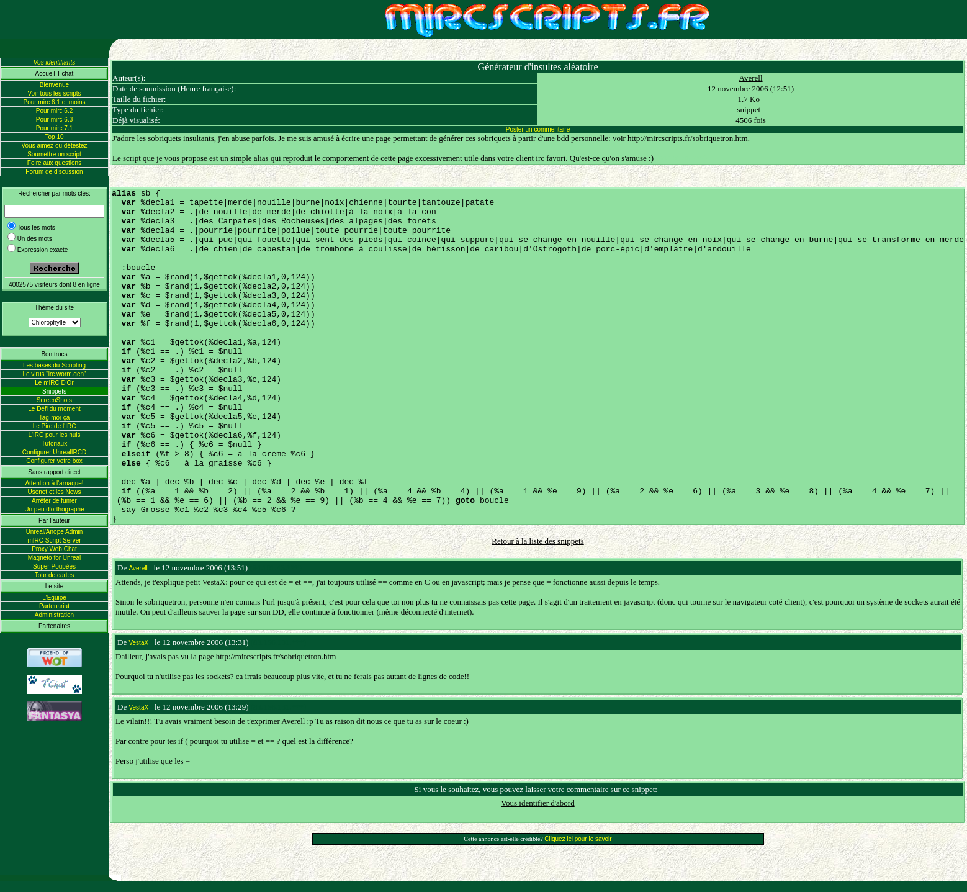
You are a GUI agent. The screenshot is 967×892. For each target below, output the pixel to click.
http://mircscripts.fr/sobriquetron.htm (687, 138)
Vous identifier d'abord (537, 803)
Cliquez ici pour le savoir (577, 839)
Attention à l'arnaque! (54, 483)
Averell (751, 78)
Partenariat (54, 606)
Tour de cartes (54, 575)
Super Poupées (54, 566)
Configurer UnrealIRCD (54, 452)
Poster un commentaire (538, 129)
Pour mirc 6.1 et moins (54, 102)
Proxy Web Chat (54, 549)
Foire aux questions (54, 163)
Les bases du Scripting (54, 365)
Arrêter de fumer (54, 500)
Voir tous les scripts (54, 93)
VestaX (138, 642)
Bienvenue (54, 84)
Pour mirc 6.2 (54, 110)
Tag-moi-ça (54, 417)
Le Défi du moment (54, 408)
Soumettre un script (54, 154)
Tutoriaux (54, 443)
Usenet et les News (54, 492)
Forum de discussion (54, 171)
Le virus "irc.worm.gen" (54, 374)
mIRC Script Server (54, 540)
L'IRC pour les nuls (54, 434)
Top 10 (54, 136)
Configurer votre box (54, 460)
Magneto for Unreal (54, 557)
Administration (54, 614)
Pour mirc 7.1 (54, 128)
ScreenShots (54, 400)
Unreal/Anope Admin (54, 531)
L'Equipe (54, 597)
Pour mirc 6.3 (54, 119)
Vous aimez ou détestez (54, 145)
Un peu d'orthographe (54, 509)
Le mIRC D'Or (54, 382)
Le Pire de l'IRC (54, 426)
